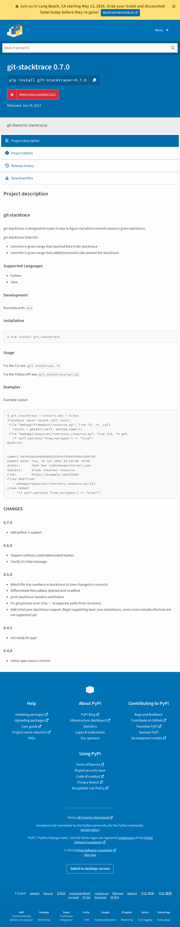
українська (102, 893)
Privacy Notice (88, 782)
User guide (30, 726)
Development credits (146, 738)
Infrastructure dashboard (88, 720)
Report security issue (90, 770)
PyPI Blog (88, 714)
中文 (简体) (148, 893)
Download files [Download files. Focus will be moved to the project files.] (19, 178)
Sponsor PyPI (148, 732)
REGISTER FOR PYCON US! (119, 13)
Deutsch (132, 893)
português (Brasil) (80, 893)
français (48, 893)
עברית (86, 897)
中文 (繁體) (165, 893)
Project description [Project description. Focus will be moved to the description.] (22, 140)
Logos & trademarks (90, 732)
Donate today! (90, 830)
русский (73, 897)
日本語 (61, 893)
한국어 (115, 897)
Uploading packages (29, 720)
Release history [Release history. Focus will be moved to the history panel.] (19, 165)
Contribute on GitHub (146, 720)
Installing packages (29, 714)
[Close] (173, 6)
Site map (90, 855)
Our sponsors (90, 738)
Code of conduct (88, 776)
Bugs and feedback (149, 714)
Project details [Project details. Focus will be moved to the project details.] (19, 153)
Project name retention (29, 732)
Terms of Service (88, 764)
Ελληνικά (117, 893)
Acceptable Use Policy (88, 788)
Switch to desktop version (90, 868)
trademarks (126, 838)
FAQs (31, 738)
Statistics (90, 726)
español (34, 893)
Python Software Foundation (93, 850)
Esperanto (100, 897)
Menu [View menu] (162, 30)
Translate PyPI (147, 726)
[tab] (90, 141)
